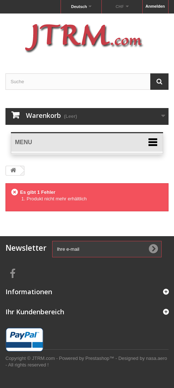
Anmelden (155, 6)
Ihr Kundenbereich (34, 311)
